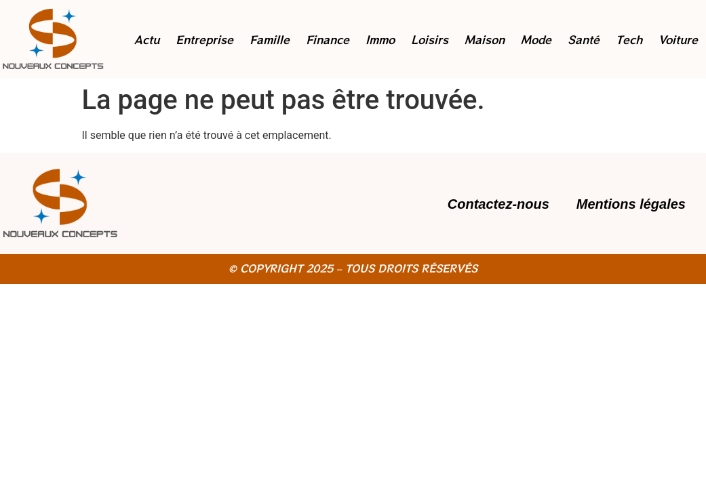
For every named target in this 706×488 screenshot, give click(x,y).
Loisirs (429, 39)
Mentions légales (631, 204)
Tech (629, 39)
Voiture (678, 39)
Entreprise (204, 39)
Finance (327, 39)
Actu (146, 39)
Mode (536, 39)
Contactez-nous (498, 204)
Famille (270, 39)
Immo (380, 39)
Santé (584, 39)
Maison (485, 39)
